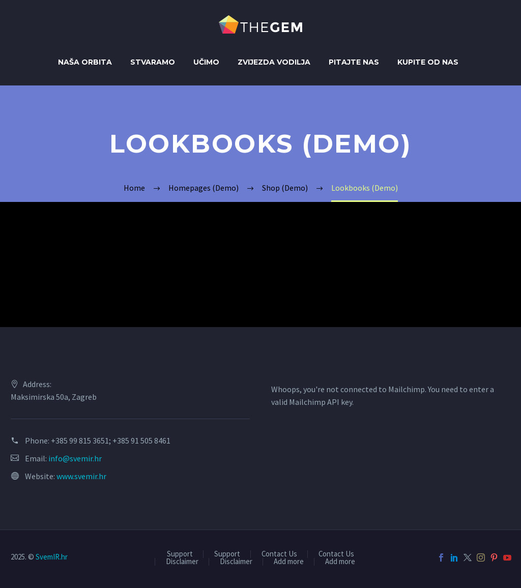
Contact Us (279, 554)
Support (180, 554)
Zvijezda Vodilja (274, 62)
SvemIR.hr (52, 557)
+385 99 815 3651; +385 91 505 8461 (110, 440)
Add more (289, 562)
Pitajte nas (354, 62)
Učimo (206, 62)
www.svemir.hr (81, 476)
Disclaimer (182, 562)
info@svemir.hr (75, 458)
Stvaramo (152, 62)
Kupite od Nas (427, 62)
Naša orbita (85, 62)
